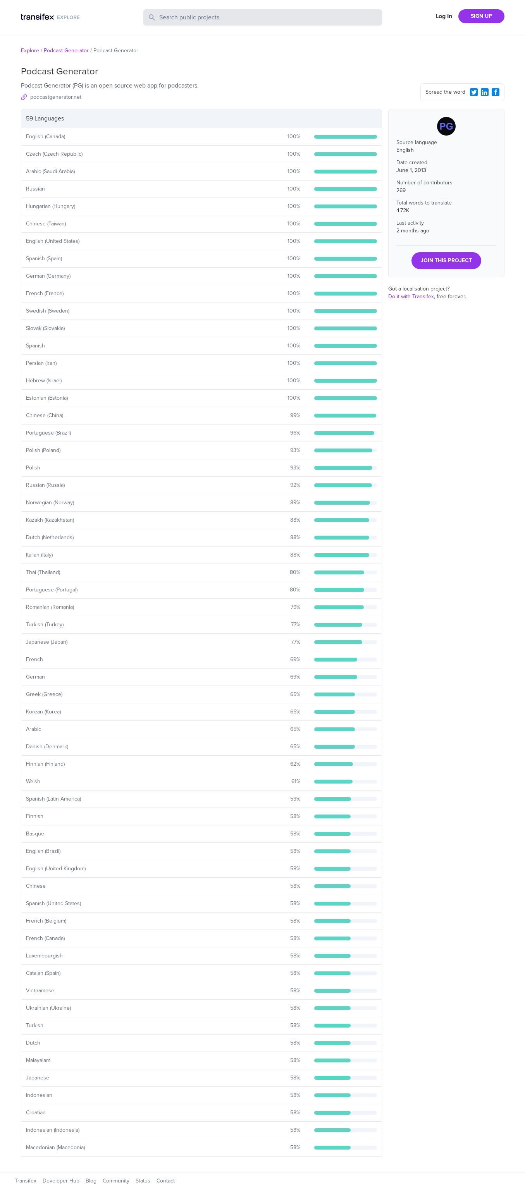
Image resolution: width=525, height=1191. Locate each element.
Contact (166, 1180)
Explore (30, 50)
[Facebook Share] (495, 92)
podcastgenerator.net (55, 97)
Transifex (25, 1180)
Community (116, 1180)
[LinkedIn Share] (484, 92)
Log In (443, 16)
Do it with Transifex (411, 296)
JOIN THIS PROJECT (446, 260)
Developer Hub (61, 1180)
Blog (91, 1180)
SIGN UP (481, 16)
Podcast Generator (66, 50)
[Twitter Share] (473, 92)
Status (143, 1180)
